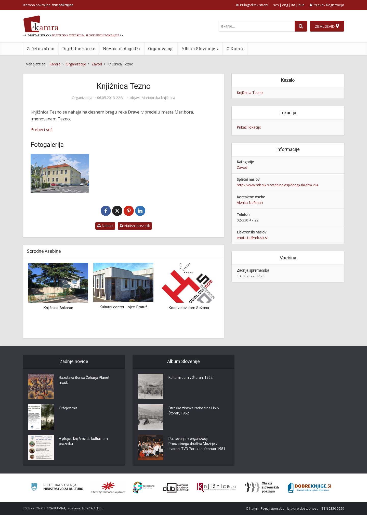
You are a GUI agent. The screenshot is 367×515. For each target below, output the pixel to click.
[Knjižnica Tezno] (60, 173)
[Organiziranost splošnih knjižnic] (108, 487)
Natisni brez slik (135, 225)
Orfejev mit (68, 408)
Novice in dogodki (121, 48)
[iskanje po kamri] (256, 26)
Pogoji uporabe (272, 508)
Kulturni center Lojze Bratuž (123, 307)
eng (285, 5)
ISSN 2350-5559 (332, 508)
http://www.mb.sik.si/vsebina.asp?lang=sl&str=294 (277, 185)
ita (293, 5)
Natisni (105, 225)
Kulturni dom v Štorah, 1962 (190, 377)
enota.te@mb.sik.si (252, 237)
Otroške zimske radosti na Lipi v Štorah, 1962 (193, 410)
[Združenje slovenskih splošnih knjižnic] (216, 487)
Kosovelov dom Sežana (188, 307)
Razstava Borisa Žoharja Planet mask (84, 380)
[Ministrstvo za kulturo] (57, 487)
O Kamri (235, 48)
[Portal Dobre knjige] (309, 487)
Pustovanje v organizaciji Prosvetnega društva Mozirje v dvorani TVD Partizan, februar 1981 (196, 444)
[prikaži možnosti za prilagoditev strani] (252, 5)
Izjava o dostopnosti (302, 508)
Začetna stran (41, 48)
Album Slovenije (198, 48)
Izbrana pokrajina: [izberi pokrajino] (48, 5)
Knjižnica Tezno (250, 92)
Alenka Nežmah (250, 202)
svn (276, 5)
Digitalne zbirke (78, 48)
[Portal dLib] (176, 487)
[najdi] (301, 26)
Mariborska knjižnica (158, 97)
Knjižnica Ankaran (58, 307)
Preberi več (42, 129)
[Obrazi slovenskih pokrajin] (261, 487)
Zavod (242, 167)
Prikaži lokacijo (249, 127)
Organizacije (161, 48)
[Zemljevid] (327, 26)
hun (301, 5)
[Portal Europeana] (143, 487)
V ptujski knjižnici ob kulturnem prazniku (83, 441)
